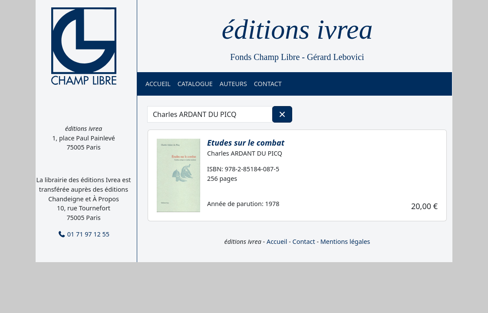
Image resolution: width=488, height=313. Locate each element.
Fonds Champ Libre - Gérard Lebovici (297, 57)
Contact (268, 84)
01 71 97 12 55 (83, 234)
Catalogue (195, 84)
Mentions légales (345, 241)
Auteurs (233, 84)
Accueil (158, 84)
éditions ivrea (297, 29)
